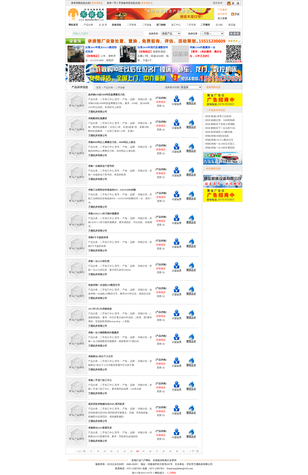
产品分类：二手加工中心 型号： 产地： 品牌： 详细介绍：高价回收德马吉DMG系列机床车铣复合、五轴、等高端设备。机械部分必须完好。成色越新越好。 (120, 412)
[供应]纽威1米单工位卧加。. (219, 116)
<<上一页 (81, 451)
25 (143, 451)
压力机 (219, 24)
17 (91, 451)
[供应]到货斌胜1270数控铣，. (220, 132)
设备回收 (116, 24)
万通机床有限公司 (97, 111)
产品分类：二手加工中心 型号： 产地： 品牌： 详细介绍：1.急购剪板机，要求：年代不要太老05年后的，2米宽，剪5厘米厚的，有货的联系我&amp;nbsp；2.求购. (120, 317)
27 (157, 451)
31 (183, 451)
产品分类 (88, 24)
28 (163, 451)
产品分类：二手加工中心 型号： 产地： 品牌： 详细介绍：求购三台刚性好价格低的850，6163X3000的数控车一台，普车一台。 (120, 198)
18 (98, 451)
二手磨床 (205, 24)
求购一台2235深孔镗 (98, 261)
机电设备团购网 (115, 464)
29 (170, 451)
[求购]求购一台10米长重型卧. (220, 147)
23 (131, 451)
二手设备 (146, 24)
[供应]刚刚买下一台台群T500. (220, 128)
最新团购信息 (213, 87)
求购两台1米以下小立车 (100, 356)
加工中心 (176, 24)
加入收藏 (222, 18)
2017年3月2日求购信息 (100, 308)
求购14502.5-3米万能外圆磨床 (103, 213)
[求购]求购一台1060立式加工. (220, 143)
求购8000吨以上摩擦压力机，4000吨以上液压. (112, 142)
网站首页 (73, 24)
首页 (98, 87)
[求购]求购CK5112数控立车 (219, 139)
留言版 (232, 24)
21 (118, 451)
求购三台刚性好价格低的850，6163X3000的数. (112, 189)
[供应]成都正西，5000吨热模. (220, 120)
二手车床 (191, 24)
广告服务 (222, 9)
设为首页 (222, 14)
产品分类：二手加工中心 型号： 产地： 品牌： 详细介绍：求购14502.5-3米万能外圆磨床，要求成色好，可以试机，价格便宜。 (120, 222)
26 (150, 451)
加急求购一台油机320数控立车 (104, 285)
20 (111, 451)
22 (124, 451)
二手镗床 (131, 24)
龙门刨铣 (161, 24)
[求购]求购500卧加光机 (217, 136)
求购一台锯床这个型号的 (101, 166)
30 (177, 451)
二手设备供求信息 (215, 110)
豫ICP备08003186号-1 (143, 472)
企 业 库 (103, 24)
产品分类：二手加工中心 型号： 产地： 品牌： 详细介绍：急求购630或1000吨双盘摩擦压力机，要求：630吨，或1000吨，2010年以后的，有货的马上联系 (120, 103)
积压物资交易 (213, 168)
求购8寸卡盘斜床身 (98, 237)
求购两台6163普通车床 (100, 427)
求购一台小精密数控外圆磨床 (103, 332)
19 (104, 451)
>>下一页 (194, 451)
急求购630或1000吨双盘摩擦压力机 (106, 94)
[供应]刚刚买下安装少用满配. (220, 124)
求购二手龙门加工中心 (100, 380)
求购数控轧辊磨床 (97, 118)
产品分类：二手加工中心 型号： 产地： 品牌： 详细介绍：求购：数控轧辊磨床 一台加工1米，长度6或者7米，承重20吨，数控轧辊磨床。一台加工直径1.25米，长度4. (120, 127)
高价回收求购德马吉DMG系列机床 (106, 404)
